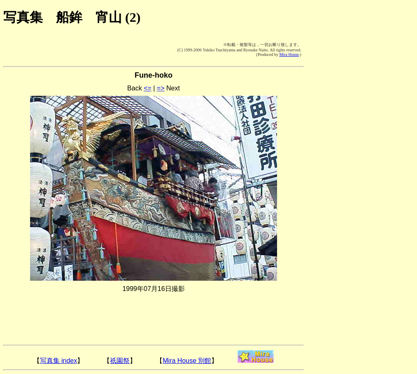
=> (161, 88)
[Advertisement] (53, 49)
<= (147, 88)
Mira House (289, 54)
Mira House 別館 (187, 360)
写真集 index (58, 360)
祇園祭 (120, 360)
